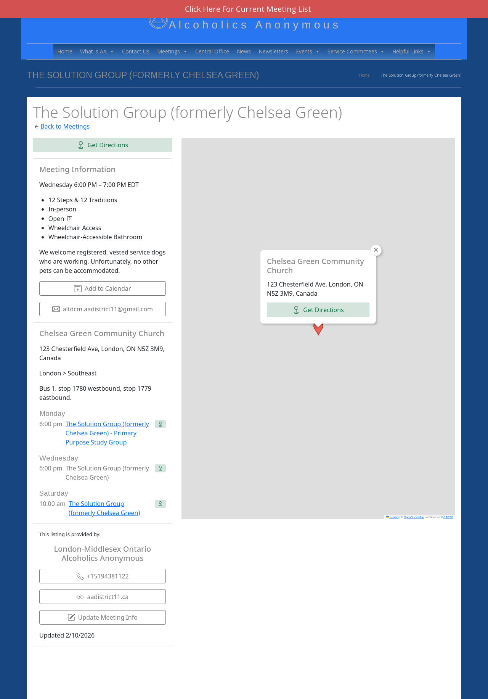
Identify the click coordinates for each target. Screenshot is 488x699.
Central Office (212, 51)
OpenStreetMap (414, 517)
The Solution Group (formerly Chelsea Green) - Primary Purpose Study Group (107, 433)
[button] (318, 328)
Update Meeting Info (102, 617)
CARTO (448, 517)
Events (308, 51)
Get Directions (102, 145)
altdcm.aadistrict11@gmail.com (102, 309)
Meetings (172, 51)
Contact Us (135, 51)
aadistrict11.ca (102, 597)
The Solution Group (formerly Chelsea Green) (104, 508)
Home (64, 51)
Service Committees (356, 51)
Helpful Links (411, 51)
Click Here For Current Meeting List (248, 9)
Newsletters (273, 51)
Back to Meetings (65, 126)
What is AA (97, 51)
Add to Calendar (102, 288)
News (244, 51)
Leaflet (392, 517)
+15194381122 (102, 576)
